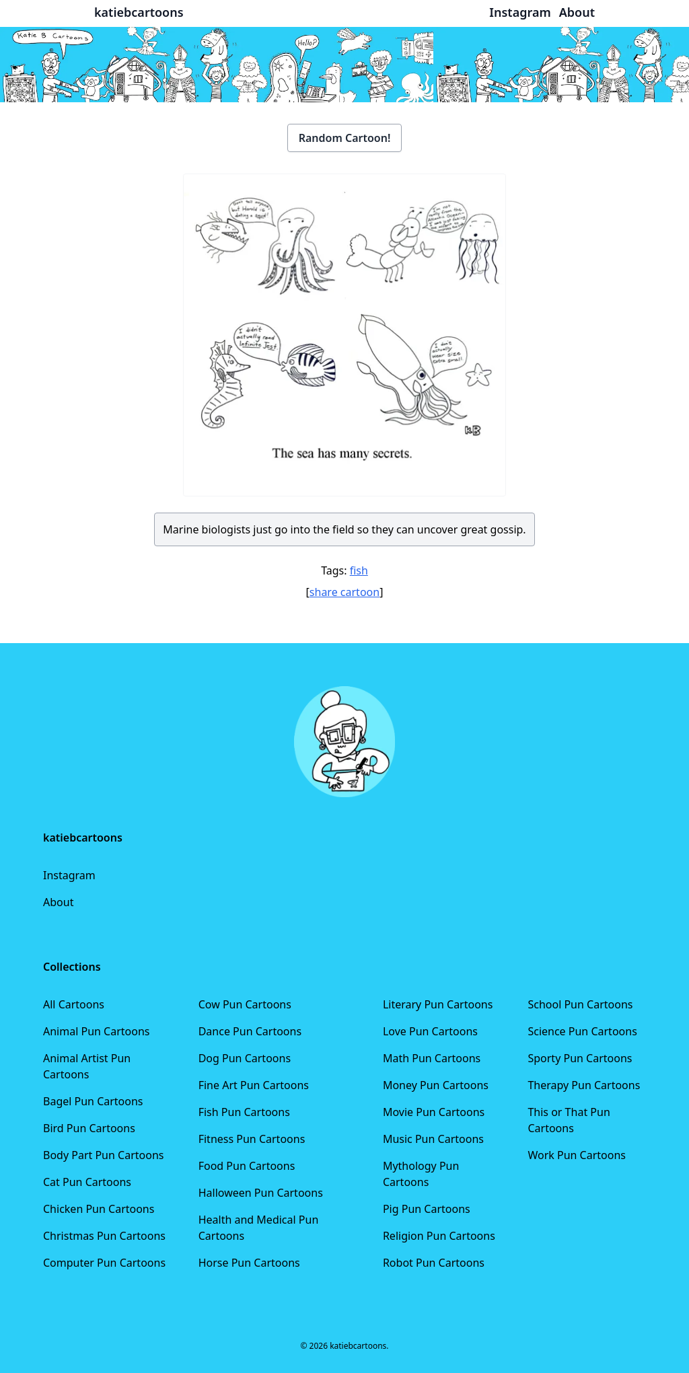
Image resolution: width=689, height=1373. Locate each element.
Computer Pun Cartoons (104, 1262)
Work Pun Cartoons (577, 1155)
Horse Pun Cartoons (249, 1262)
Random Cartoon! (345, 138)
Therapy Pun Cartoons (584, 1085)
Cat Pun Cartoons (87, 1182)
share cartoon (344, 592)
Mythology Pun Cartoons (421, 1173)
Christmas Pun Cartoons (104, 1235)
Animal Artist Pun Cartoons (87, 1066)
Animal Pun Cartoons (96, 1031)
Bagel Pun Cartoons (93, 1101)
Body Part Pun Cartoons (103, 1155)
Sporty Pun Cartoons (580, 1058)
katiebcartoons (139, 12)
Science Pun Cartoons (582, 1031)
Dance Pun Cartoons (249, 1031)
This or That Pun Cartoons (569, 1120)
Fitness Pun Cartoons (251, 1138)
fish (359, 570)
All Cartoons (73, 1004)
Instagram (69, 875)
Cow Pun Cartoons (244, 1004)
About (58, 902)
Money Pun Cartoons (435, 1085)
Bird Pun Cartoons (89, 1128)
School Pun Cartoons (580, 1004)
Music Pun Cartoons (433, 1138)
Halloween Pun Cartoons (260, 1192)
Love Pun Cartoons (430, 1031)
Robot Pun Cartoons (433, 1262)
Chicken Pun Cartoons (98, 1208)
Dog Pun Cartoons (244, 1058)
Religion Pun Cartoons (439, 1235)
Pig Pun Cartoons (426, 1208)
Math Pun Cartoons (431, 1058)
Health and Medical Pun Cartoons (258, 1227)
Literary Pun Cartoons (438, 1004)
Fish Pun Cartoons (244, 1112)
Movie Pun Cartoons (433, 1112)
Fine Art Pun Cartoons (253, 1085)
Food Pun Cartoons (246, 1165)
